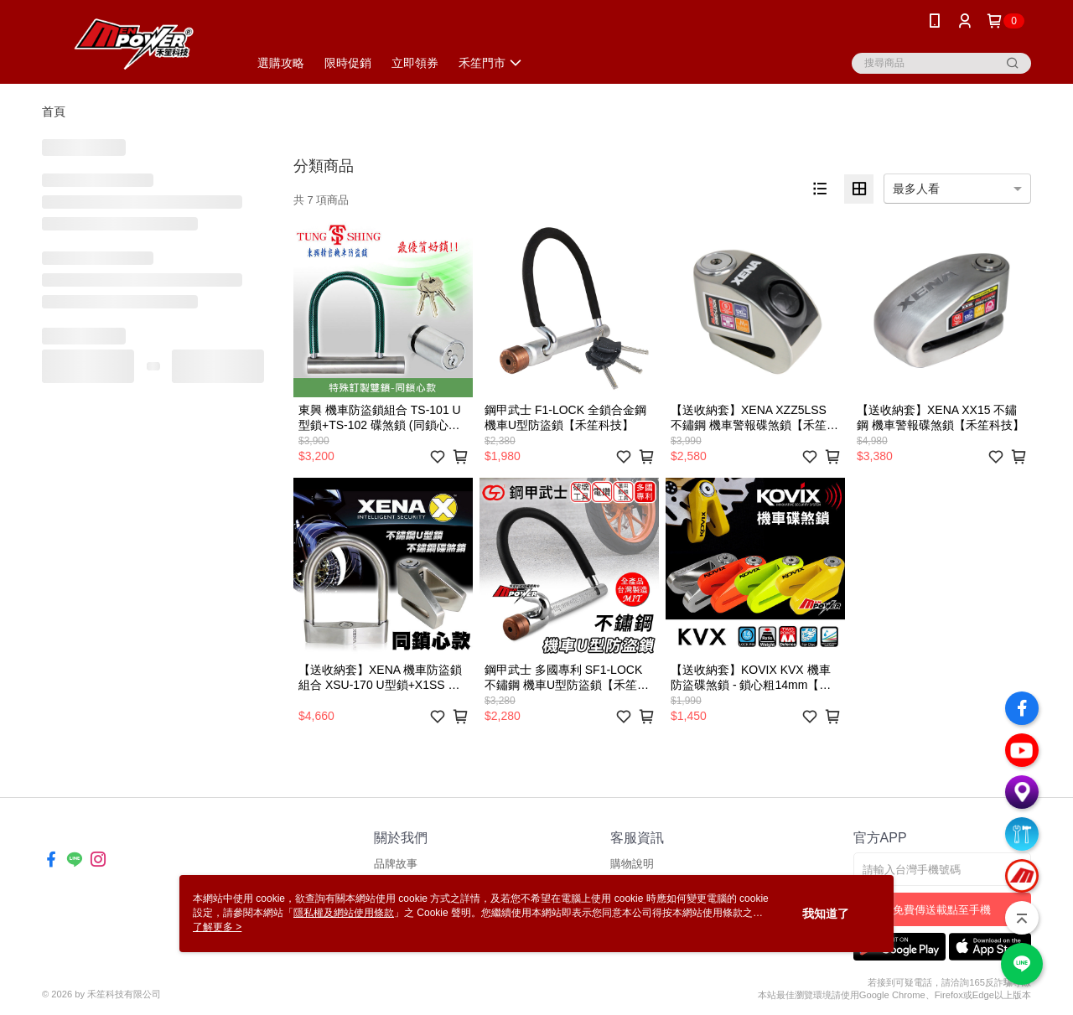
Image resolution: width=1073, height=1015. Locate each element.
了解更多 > (217, 927)
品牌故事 (395, 863)
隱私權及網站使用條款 (343, 913)
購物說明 (632, 863)
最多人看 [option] (916, 188)
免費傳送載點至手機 (942, 910)
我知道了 (825, 913)
